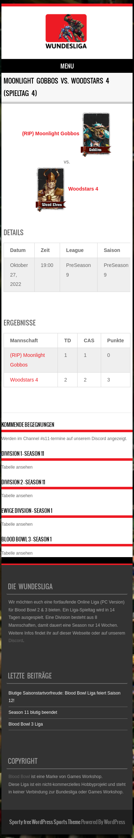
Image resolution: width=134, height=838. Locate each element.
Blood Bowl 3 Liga (26, 724)
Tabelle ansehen (17, 467)
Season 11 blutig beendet (33, 712)
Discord (98, 438)
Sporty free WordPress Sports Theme (44, 822)
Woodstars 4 (24, 380)
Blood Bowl (19, 776)
